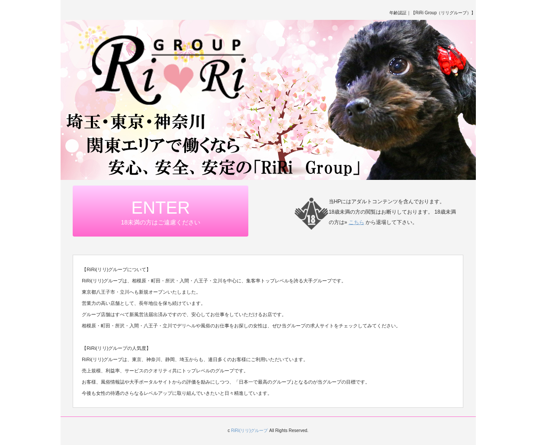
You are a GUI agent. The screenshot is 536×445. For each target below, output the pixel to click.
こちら (356, 222)
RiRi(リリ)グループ (249, 430)
